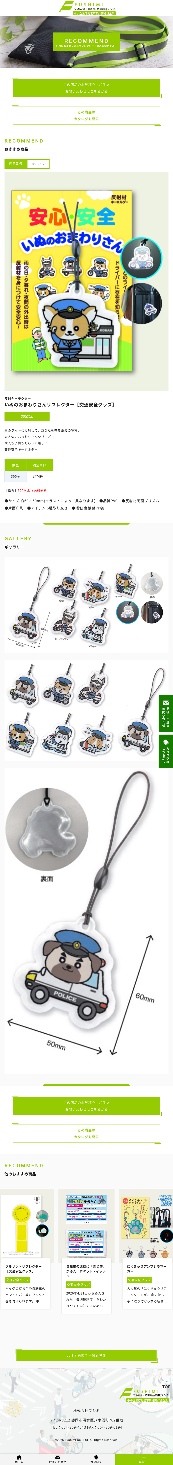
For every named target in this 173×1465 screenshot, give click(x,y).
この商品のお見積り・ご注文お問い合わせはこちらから (86, 88)
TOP (166, 1386)
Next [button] (169, 1269)
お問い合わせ (57, 1462)
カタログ (96, 1462)
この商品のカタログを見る (86, 115)
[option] (86, 1255)
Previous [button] (4, 1269)
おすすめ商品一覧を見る (86, 1355)
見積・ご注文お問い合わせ (166, 713)
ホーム (19, 1462)
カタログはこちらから (166, 751)
